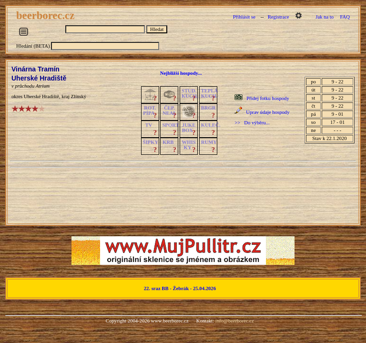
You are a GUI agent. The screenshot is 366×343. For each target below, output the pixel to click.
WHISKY (189, 145)
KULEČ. (211, 125)
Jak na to (324, 17)
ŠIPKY (150, 142)
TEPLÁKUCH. (209, 93)
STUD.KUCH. (190, 93)
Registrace (278, 17)
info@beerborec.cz (234, 320)
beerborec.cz (46, 15)
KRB (168, 142)
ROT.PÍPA (149, 110)
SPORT (170, 125)
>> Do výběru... (251, 122)
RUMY (209, 142)
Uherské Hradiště (38, 78)
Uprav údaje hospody (267, 112)
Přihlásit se (244, 17)
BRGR (208, 108)
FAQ (345, 17)
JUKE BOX (188, 127)
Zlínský (79, 96)
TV (148, 125)
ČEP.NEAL (169, 110)
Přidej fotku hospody (267, 98)
